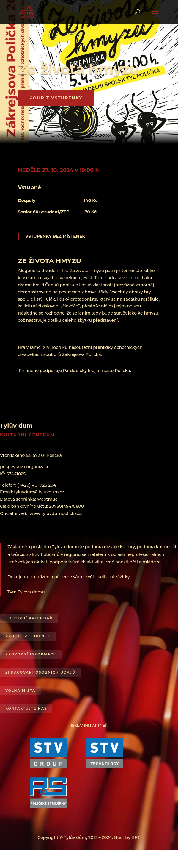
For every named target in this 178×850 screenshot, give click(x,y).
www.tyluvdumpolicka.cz (55, 513)
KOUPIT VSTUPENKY (56, 98)
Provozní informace (30, 654)
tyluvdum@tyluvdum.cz (39, 492)
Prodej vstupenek (28, 636)
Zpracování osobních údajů (40, 672)
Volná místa (20, 690)
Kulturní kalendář (29, 618)
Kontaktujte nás (26, 708)
